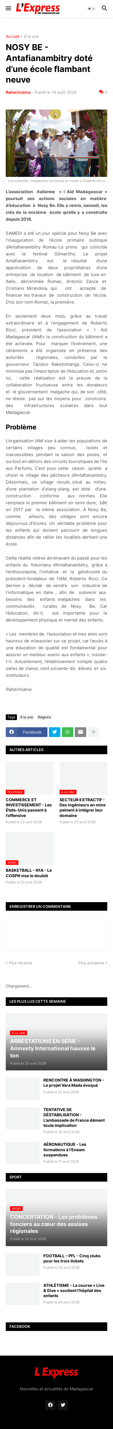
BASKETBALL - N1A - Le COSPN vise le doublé (29, 873)
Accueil (12, 36)
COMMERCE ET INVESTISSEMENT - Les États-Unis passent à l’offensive (29, 807)
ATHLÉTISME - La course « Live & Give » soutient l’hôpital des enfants (73, 1290)
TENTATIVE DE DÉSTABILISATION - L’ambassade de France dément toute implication (74, 1117)
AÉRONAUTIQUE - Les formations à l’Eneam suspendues (64, 1149)
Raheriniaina (18, 92)
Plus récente (20, 962)
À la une (31, 36)
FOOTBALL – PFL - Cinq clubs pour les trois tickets (72, 1258)
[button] (8, 8)
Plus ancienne (91, 962)
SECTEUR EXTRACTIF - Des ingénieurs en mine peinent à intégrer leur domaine (83, 807)
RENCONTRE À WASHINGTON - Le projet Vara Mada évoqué (73, 1083)
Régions (44, 717)
